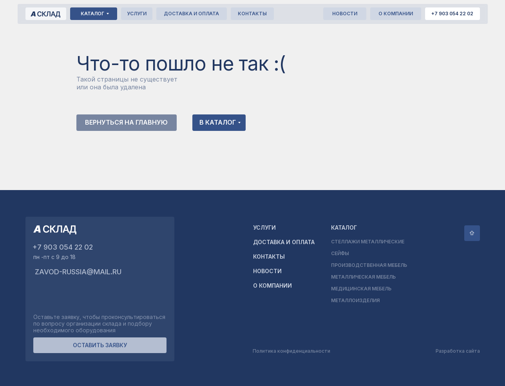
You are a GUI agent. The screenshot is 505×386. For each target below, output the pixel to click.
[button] (100, 345)
